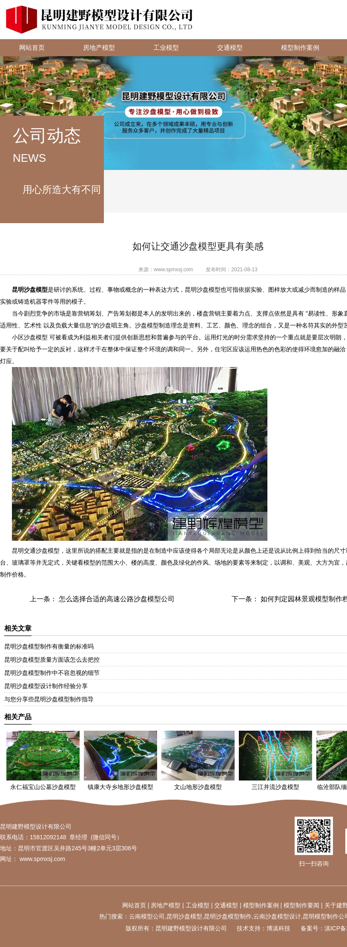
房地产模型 (99, 47)
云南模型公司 (147, 916)
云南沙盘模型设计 (277, 916)
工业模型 (166, 47)
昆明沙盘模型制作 (228, 916)
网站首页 (32, 47)
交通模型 (230, 47)
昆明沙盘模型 (184, 916)
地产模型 (169, 905)
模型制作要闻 (301, 905)
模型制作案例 (300, 47)
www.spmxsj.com (173, 270)
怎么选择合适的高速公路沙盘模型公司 (116, 599)
